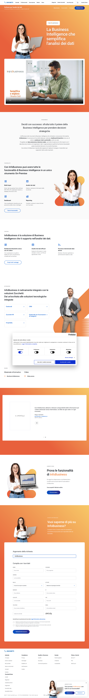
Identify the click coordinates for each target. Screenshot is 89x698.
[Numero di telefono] (28, 608)
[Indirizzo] (28, 593)
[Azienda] (44, 578)
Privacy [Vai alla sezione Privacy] (23, 657)
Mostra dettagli (69, 357)
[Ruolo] (28, 585)
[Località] (28, 600)
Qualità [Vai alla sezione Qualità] (39, 657)
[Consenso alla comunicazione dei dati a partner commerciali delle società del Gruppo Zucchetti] (14, 625)
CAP (46, 597)
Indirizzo (15, 589)
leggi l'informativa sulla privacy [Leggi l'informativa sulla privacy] (38, 619)
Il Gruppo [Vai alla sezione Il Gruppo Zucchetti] (7, 657)
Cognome (47, 567)
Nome (14, 567)
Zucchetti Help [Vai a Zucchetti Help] (8, 688)
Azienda (15, 574)
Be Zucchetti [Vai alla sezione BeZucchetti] (7, 663)
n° (45, 589)
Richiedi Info (79, 8)
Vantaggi (71, 8)
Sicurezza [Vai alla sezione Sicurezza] (40, 660)
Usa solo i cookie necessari (44, 362)
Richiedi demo (69, 692)
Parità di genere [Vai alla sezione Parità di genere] (58, 657)
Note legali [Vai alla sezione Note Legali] (24, 660)
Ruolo (14, 582)
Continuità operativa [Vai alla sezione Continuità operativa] (42, 663)
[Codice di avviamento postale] (60, 600)
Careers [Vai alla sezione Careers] (6, 672)
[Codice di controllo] (28, 614)
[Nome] (28, 570)
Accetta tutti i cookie (65, 362)
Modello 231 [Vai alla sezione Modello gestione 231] (24, 663)
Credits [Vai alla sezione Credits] (23, 669)
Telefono (15, 605)
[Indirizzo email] (60, 608)
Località (15, 597)
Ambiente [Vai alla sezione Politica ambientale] (57, 660)
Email (46, 605)
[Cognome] (60, 570)
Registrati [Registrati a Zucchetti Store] (7, 679)
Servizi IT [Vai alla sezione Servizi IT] (73, 657)
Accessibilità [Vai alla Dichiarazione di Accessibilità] (57, 663)
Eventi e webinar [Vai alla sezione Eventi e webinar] (8, 660)
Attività (47, 582)
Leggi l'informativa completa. (29, 344)
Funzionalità (64, 8)
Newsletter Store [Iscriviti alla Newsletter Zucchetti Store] (8, 691)
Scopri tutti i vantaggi (12, 262)
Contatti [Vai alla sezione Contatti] (7, 669)
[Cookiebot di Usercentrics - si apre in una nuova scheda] (69, 335)
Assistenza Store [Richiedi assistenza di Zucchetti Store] (8, 682)
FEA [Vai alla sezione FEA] (72, 660)
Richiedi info (80, 692)
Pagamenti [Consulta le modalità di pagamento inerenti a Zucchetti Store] (7, 685)
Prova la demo (53, 492)
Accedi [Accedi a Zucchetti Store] (6, 677)
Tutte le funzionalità (12, 210)
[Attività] (60, 585)
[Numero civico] (60, 593)
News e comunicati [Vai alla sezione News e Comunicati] (9, 666)
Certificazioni (24, 666)
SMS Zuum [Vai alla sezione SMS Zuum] (73, 663)
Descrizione (56, 8)
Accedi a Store (84, 2)
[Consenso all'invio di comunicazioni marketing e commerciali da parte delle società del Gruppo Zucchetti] (14, 622)
